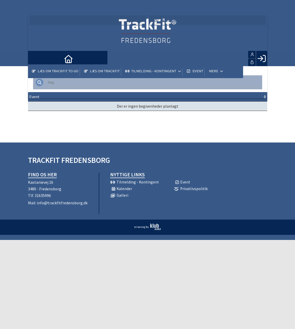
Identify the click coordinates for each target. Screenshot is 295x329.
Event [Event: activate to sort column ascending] (34, 96)
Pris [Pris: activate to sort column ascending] (200, 96)
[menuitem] (35, 58)
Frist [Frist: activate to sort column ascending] (126, 96)
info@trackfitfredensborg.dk (62, 202)
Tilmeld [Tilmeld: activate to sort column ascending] (223, 96)
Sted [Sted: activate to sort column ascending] (146, 96)
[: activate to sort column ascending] (255, 97)
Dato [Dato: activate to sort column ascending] (88, 96)
